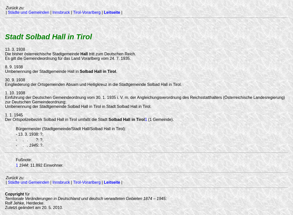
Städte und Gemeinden (28, 12)
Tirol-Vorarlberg (87, 12)
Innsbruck (61, 12)
